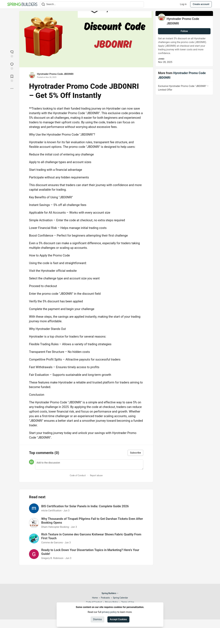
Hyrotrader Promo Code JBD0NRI (55, 74)
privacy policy (109, 612)
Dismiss (97, 619)
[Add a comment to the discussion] (89, 464)
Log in (183, 4)
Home (95, 597)
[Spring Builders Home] (22, 4)
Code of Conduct (78, 475)
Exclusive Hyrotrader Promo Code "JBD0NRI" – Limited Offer (184, 88)
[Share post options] (12, 88)
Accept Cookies (118, 619)
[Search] (43, 4)
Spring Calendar (120, 597)
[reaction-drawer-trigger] (12, 53)
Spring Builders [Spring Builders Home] (109, 593)
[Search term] (92, 4)
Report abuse (96, 475)
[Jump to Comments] (12, 66)
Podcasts (105, 597)
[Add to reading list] (12, 78)
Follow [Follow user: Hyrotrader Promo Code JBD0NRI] (184, 31)
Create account (201, 4)
